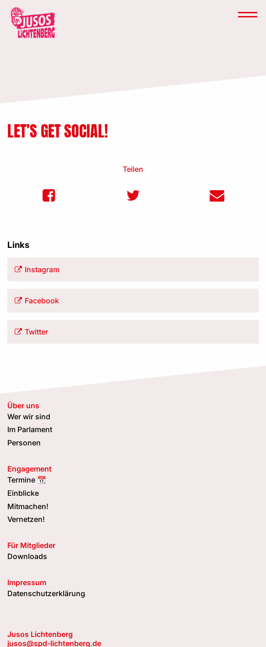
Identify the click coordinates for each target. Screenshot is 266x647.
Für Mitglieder (31, 545)
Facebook (37, 300)
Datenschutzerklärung (46, 593)
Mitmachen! (28, 506)
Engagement (29, 468)
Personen (24, 442)
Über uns (23, 405)
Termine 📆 (26, 479)
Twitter (31, 331)
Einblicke (23, 493)
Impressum (26, 582)
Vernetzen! (26, 519)
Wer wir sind (28, 416)
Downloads (27, 556)
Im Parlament (29, 429)
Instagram (37, 269)
